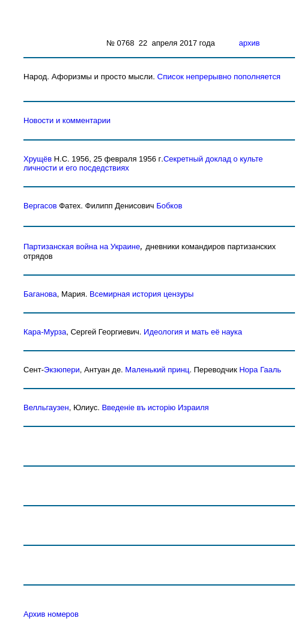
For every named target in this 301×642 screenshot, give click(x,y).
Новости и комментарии (67, 120)
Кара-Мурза (44, 331)
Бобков (169, 205)
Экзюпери (62, 369)
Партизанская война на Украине (81, 246)
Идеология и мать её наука (193, 331)
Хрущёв (37, 158)
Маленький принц (157, 369)
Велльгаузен (46, 407)
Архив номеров (51, 614)
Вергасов (40, 205)
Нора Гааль (260, 369)
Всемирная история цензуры (141, 293)
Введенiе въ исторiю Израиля (155, 407)
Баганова (40, 293)
